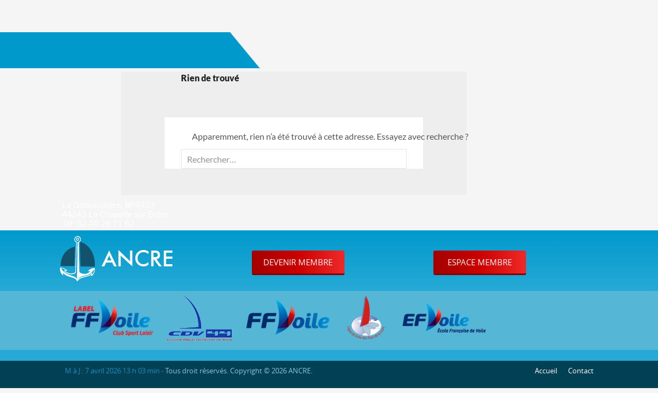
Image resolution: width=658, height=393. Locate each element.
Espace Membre (480, 262)
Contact (581, 371)
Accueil (546, 371)
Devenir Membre (298, 262)
